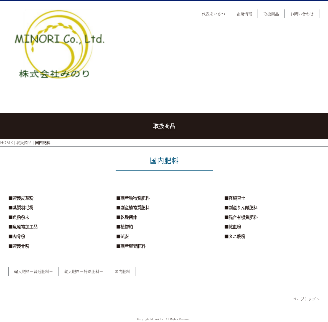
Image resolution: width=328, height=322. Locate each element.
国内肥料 (122, 271)
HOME (6, 142)
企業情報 (244, 13)
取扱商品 (271, 13)
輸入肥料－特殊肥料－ (83, 271)
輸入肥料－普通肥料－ (33, 271)
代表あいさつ (213, 13)
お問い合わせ (302, 13)
